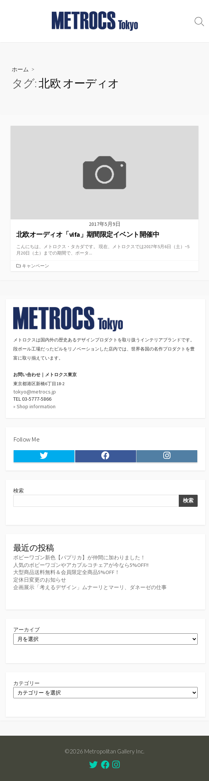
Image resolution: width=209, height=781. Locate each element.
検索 (18, 490)
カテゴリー (26, 683)
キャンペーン (35, 266)
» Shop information (34, 406)
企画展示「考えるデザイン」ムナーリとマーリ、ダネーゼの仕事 (90, 587)
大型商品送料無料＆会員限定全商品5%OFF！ (66, 572)
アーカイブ (26, 629)
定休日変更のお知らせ (39, 579)
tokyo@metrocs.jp (34, 391)
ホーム (20, 69)
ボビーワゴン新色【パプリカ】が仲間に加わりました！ (79, 557)
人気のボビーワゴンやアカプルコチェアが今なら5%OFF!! (81, 565)
